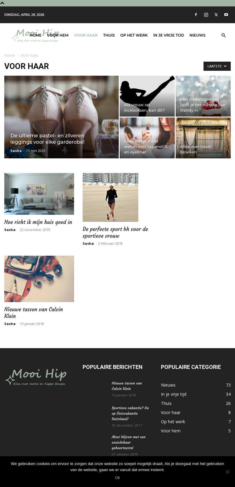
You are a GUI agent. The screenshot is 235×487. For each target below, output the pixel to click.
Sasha (16, 150)
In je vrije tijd (168, 35)
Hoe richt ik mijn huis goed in (38, 222)
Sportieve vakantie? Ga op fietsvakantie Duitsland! (130, 413)
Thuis (109, 35)
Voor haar (86, 35)
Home (36, 35)
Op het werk (134, 35)
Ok (117, 477)
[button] (223, 35)
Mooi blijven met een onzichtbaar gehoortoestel (129, 442)
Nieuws (197, 35)
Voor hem (58, 35)
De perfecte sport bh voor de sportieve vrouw (115, 232)
